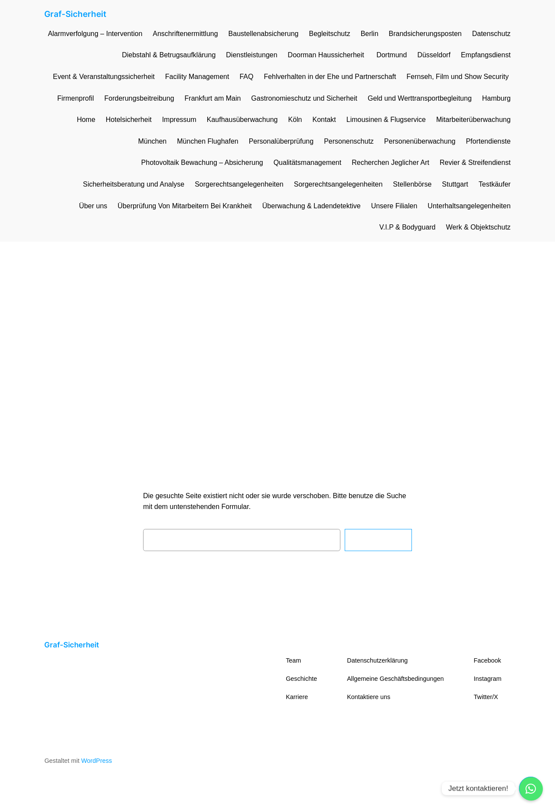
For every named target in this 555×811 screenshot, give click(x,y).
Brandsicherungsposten (425, 33)
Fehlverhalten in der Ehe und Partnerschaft (330, 76)
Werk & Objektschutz (478, 227)
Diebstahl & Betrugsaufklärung (168, 55)
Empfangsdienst (486, 55)
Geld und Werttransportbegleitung (420, 98)
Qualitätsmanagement (308, 162)
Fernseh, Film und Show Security (459, 76)
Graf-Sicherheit (75, 14)
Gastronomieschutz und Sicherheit (304, 98)
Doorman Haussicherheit (327, 55)
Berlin (370, 33)
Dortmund (391, 55)
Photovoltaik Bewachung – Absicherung (202, 162)
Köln (295, 119)
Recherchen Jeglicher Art (390, 162)
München (152, 141)
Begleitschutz (329, 33)
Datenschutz (491, 33)
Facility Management (197, 76)
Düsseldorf (433, 55)
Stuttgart (455, 184)
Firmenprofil (75, 98)
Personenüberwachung (420, 141)
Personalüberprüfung (281, 141)
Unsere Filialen (394, 206)
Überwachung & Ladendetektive (311, 206)
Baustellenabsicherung (264, 33)
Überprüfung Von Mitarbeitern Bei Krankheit (185, 206)
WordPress (96, 760)
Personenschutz (349, 141)
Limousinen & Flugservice (386, 119)
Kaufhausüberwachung (242, 119)
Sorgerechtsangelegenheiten (239, 184)
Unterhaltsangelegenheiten (469, 206)
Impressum (179, 119)
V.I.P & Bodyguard (407, 227)
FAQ (246, 76)
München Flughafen (207, 141)
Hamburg (496, 98)
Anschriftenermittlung (185, 33)
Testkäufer (495, 184)
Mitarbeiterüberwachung (473, 119)
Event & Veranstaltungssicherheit (104, 76)
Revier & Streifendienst (475, 162)
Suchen (378, 539)
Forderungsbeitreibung (139, 98)
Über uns (93, 206)
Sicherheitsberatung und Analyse (133, 184)
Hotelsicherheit (129, 119)
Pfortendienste (488, 141)
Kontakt (324, 119)
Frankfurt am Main (213, 98)
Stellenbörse (412, 184)
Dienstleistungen (251, 55)
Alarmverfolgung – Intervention (95, 33)
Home (86, 119)
